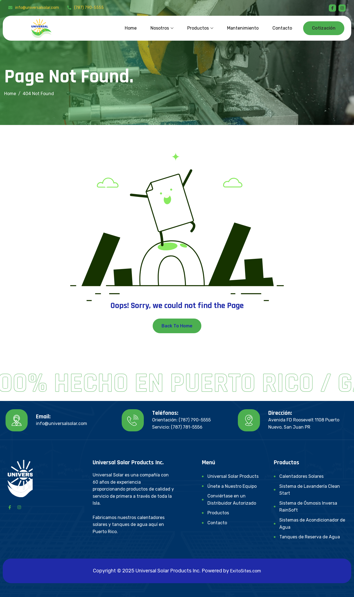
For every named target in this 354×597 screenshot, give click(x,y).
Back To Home (177, 326)
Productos (200, 28)
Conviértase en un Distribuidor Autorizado (231, 499)
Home (131, 28)
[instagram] (342, 8)
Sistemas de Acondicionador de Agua (312, 523)
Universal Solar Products (233, 476)
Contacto (282, 28)
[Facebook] (332, 8)
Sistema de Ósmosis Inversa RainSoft (308, 506)
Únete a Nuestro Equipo (232, 486)
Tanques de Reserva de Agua (309, 536)
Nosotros (161, 28)
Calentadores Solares (301, 476)
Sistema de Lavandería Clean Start (309, 490)
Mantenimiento (243, 28)
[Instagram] (19, 507)
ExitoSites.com (245, 570)
